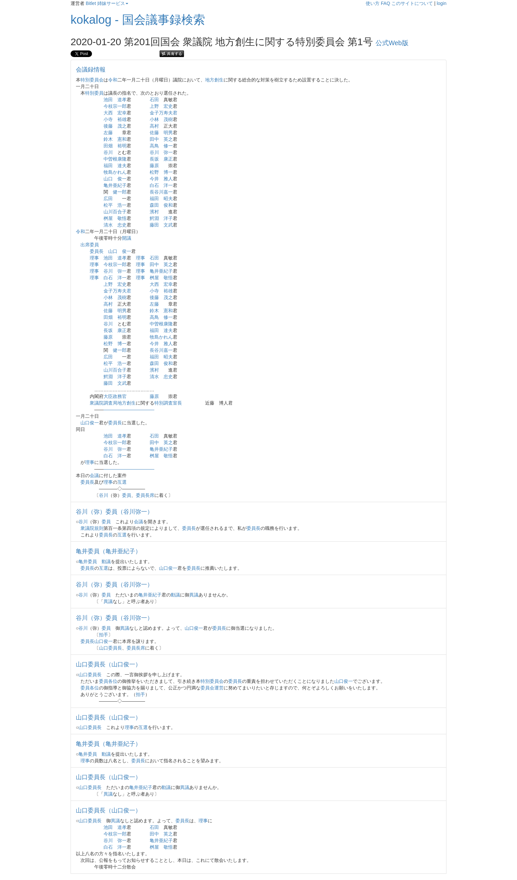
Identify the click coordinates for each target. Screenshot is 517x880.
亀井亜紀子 (115, 185)
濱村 (154, 211)
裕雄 (122, 119)
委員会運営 (212, 687)
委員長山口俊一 (96, 641)
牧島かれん (115, 172)
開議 (126, 238)
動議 (106, 561)
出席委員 (89, 244)
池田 (108, 99)
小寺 (108, 119)
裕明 (122, 145)
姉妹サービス (112, 3)
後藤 (108, 126)
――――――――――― (129, 409)
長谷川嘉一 (161, 192)
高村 (154, 126)
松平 (108, 205)
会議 (94, 475)
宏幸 (122, 112)
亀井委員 (87, 561)
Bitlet (91, 3)
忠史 (122, 225)
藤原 (154, 165)
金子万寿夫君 (163, 112)
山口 (108, 178)
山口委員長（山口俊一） (108, 664)
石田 (154, 99)
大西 (108, 112)
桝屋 (108, 218)
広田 (108, 198)
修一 (168, 145)
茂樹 (168, 119)
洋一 (168, 185)
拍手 (103, 634)
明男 (168, 132)
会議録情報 (91, 69)
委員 (126, 495)
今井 (154, 178)
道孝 (122, 99)
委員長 (97, 251)
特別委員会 (92, 79)
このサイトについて (412, 3)
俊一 (122, 178)
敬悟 (122, 218)
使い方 (373, 3)
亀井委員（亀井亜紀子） (108, 551)
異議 (193, 594)
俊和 (168, 205)
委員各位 (108, 681)
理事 (94, 257)
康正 (168, 159)
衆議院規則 (92, 528)
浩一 (122, 205)
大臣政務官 (115, 396)
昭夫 (168, 198)
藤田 (154, 225)
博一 (168, 172)
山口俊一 (89, 422)
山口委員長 (110, 648)
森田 (154, 205)
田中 (154, 139)
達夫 (122, 165)
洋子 (168, 218)
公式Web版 (392, 42)
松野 (154, 172)
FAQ (385, 3)
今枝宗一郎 (115, 106)
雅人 (168, 178)
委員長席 (145, 495)
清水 (108, 225)
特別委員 (94, 93)
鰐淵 (154, 218)
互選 (122, 482)
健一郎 (120, 192)
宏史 (168, 106)
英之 (168, 139)
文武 (168, 225)
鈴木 (108, 139)
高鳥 (154, 145)
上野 (154, 106)
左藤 (108, 132)
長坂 (154, 159)
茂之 (122, 126)
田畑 (108, 145)
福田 (108, 165)
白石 (154, 185)
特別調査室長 (168, 403)
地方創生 (214, 79)
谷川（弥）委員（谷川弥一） (114, 511)
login (441, 3)
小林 (154, 119)
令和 (112, 79)
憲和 (122, 139)
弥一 (168, 152)
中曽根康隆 (115, 159)
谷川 (108, 152)
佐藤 (154, 132)
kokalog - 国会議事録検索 (138, 19)
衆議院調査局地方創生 (113, 403)
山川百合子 (115, 211)
